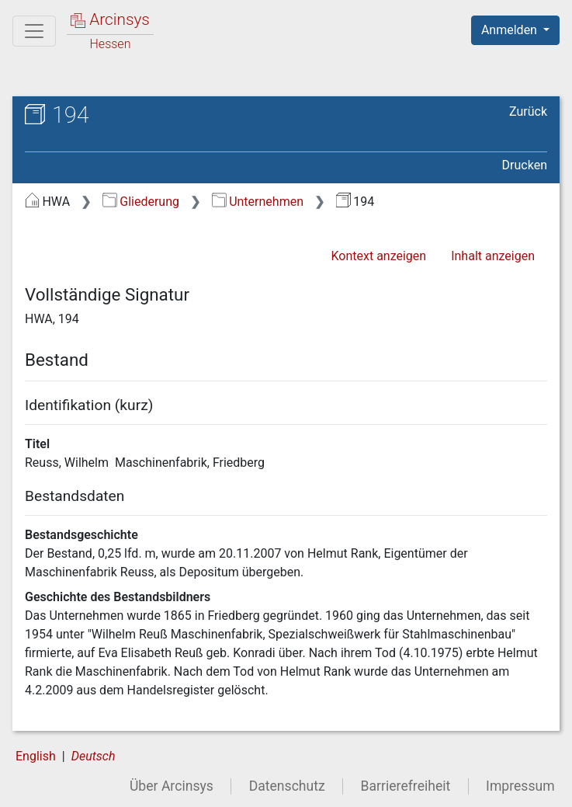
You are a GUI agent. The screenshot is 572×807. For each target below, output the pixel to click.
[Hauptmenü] (34, 31)
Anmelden (510, 30)
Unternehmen (257, 201)
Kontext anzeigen (378, 256)
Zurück (528, 111)
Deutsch (93, 756)
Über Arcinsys (171, 786)
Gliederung (140, 201)
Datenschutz (287, 786)
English (36, 756)
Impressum (520, 786)
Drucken (524, 165)
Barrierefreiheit (406, 786)
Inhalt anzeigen (493, 256)
